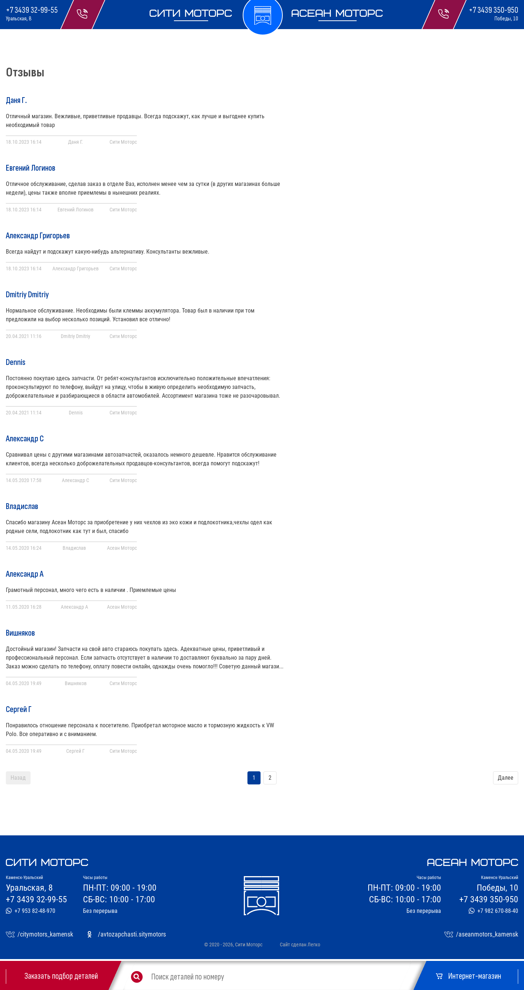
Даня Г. (16, 100)
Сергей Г (19, 709)
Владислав (22, 506)
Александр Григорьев (38, 236)
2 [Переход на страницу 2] (270, 777)
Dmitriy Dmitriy (27, 295)
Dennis (15, 362)
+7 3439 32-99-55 (32, 10)
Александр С (25, 439)
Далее (505, 777)
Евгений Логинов (30, 168)
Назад (18, 777)
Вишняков (20, 633)
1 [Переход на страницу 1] (254, 777)
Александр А (24, 574)
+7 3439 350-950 (493, 10)
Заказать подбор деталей (61, 976)
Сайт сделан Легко (300, 944)
